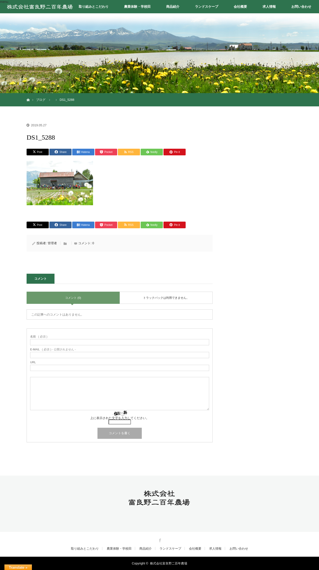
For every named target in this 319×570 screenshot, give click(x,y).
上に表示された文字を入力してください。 (119, 418)
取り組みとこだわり (94, 6)
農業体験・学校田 (137, 6)
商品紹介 (172, 6)
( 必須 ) (38, 336)
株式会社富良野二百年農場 (168, 563)
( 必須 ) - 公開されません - (53, 349)
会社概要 (240, 6)
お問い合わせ (301, 6)
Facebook (159, 539)
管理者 (52, 243)
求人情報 (269, 6)
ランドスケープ (206, 6)
